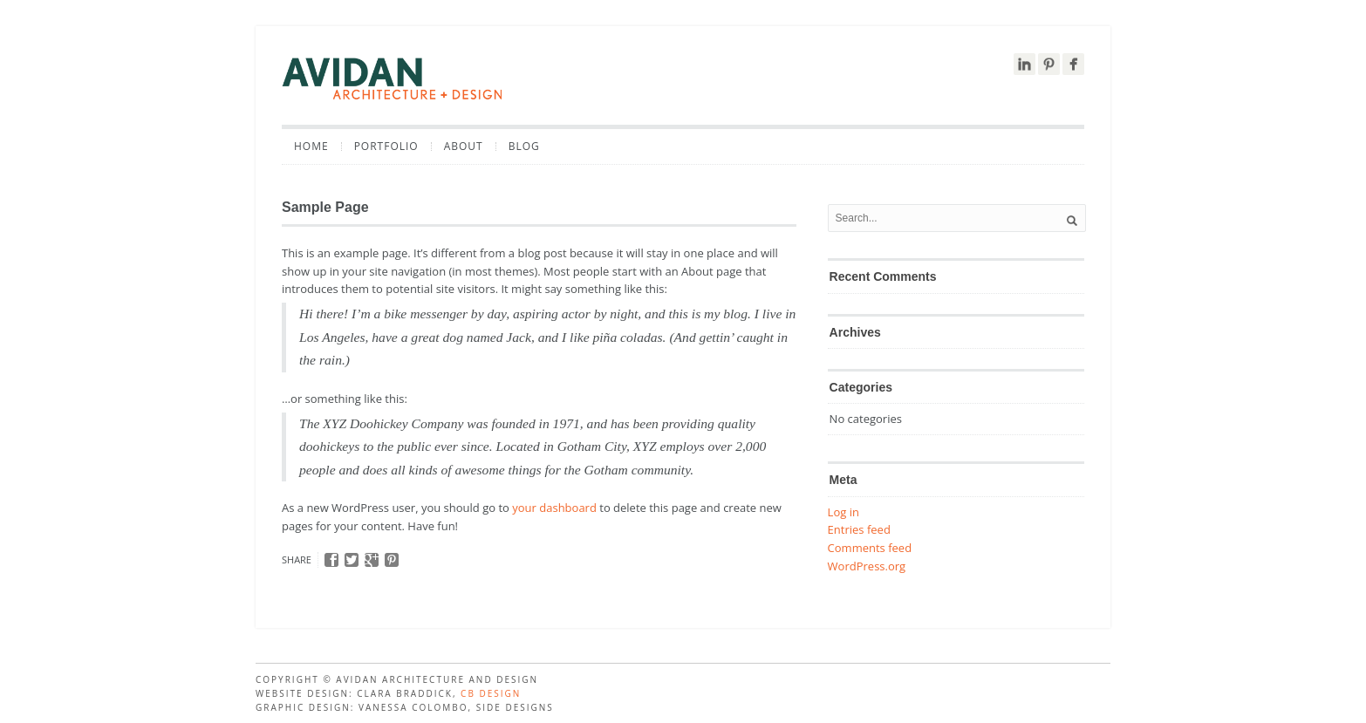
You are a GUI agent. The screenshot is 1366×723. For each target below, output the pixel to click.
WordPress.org (867, 566)
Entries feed (859, 529)
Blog (524, 146)
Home (311, 146)
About (463, 146)
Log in (843, 512)
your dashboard (554, 507)
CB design (491, 693)
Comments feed (870, 548)
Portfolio (386, 146)
